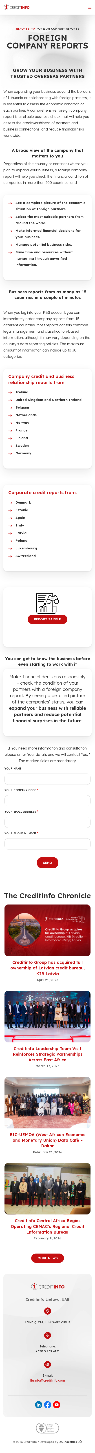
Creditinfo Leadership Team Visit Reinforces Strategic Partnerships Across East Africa (47, 1054)
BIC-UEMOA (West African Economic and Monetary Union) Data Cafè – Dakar (47, 1140)
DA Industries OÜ (70, 1442)
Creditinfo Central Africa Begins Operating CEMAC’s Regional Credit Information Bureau (47, 1226)
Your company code (21, 790)
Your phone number (21, 833)
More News (48, 1258)
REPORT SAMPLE (47, 619)
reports (22, 28)
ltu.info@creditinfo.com (47, 1380)
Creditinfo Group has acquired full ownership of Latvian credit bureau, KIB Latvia (47, 968)
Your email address (21, 811)
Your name (12, 768)
